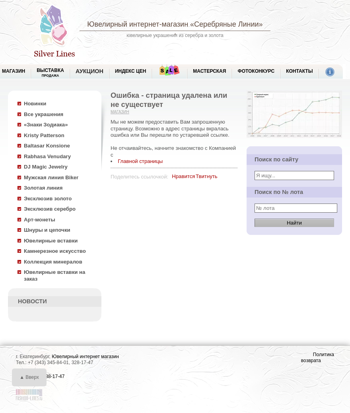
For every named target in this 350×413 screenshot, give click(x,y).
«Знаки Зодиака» (46, 125)
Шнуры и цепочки (47, 230)
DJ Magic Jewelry (46, 167)
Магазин (120, 112)
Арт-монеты (39, 220)
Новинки (35, 104)
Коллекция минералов (53, 262)
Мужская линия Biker (51, 177)
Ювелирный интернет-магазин (137, 24)
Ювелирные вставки (51, 241)
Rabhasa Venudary (47, 156)
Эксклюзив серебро (50, 209)
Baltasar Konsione (47, 146)
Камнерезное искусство (55, 251)
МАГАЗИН (13, 71)
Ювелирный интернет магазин (85, 356)
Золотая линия (43, 188)
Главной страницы (140, 161)
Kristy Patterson (44, 135)
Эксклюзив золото (48, 199)
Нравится (183, 176)
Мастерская (209, 71)
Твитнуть (207, 176)
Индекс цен (130, 71)
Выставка (50, 73)
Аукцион (89, 71)
